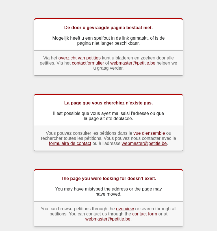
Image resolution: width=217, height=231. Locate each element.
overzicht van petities (79, 57)
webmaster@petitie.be (132, 63)
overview (125, 208)
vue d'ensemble (149, 133)
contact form (144, 213)
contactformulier (88, 63)
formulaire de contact (70, 143)
